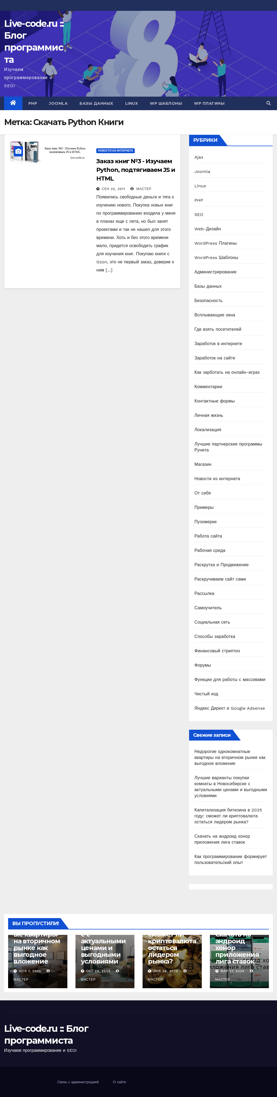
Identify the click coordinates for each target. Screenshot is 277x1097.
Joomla (58, 103)
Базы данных (96, 103)
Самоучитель (208, 607)
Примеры (204, 507)
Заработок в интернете (218, 343)
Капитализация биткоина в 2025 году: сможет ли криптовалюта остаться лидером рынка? (228, 815)
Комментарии (208, 386)
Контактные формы (214, 401)
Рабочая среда (209, 550)
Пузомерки (205, 521)
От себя (202, 493)
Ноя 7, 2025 (30, 971)
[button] (268, 103)
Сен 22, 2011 (113, 189)
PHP (32, 103)
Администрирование (215, 271)
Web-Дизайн (207, 228)
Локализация (207, 429)
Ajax (198, 157)
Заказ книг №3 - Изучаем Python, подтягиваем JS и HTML (135, 170)
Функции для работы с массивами (230, 679)
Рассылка (204, 593)
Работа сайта (208, 536)
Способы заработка (214, 636)
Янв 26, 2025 (165, 971)
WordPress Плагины (215, 243)
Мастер (140, 189)
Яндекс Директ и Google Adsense (229, 708)
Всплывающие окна (214, 314)
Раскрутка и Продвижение (221, 564)
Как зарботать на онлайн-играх (227, 372)
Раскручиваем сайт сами (220, 579)
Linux (131, 103)
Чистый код (206, 693)
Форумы (202, 665)
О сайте (119, 1082)
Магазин (203, 464)
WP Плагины (209, 103)
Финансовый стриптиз (217, 650)
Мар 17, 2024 (232, 971)
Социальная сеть (212, 622)
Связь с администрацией (78, 1082)
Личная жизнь (208, 415)
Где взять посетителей (218, 329)
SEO (198, 214)
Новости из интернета (115, 150)
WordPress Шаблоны (216, 257)
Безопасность (208, 300)
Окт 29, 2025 (98, 971)
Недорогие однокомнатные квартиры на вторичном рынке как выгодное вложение (230, 757)
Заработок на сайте (214, 358)
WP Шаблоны (166, 103)
